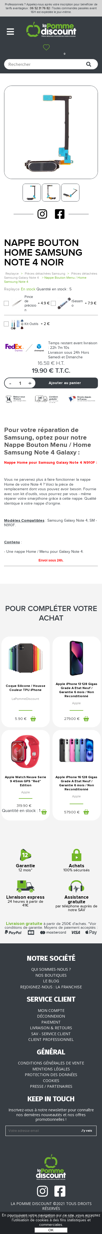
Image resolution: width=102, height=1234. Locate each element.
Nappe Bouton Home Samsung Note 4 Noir (43, 252)
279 (72, 719)
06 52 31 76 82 (40, 8)
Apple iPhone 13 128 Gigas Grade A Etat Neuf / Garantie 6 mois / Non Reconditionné (76, 690)
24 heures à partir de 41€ (25, 894)
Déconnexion (51, 1016)
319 (24, 806)
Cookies (51, 1080)
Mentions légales (51, 1068)
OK (51, 1230)
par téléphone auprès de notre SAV (76, 896)
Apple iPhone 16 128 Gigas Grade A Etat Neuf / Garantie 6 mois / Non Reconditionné (76, 783)
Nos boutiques (51, 975)
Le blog (51, 980)
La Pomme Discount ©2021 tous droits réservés (51, 1206)
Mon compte (51, 1010)
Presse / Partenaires (51, 1086)
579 (72, 812)
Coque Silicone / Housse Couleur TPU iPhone (25, 688)
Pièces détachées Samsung (45, 273)
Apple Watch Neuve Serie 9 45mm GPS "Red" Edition (25, 781)
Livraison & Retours (51, 1027)
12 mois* (25, 860)
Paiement (51, 1022)
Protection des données (51, 1074)
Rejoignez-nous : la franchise (51, 986)
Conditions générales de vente (51, 1063)
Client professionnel (51, 1039)
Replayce (12, 273)
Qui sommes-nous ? (51, 969)
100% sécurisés (76, 860)
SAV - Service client (51, 1033)
